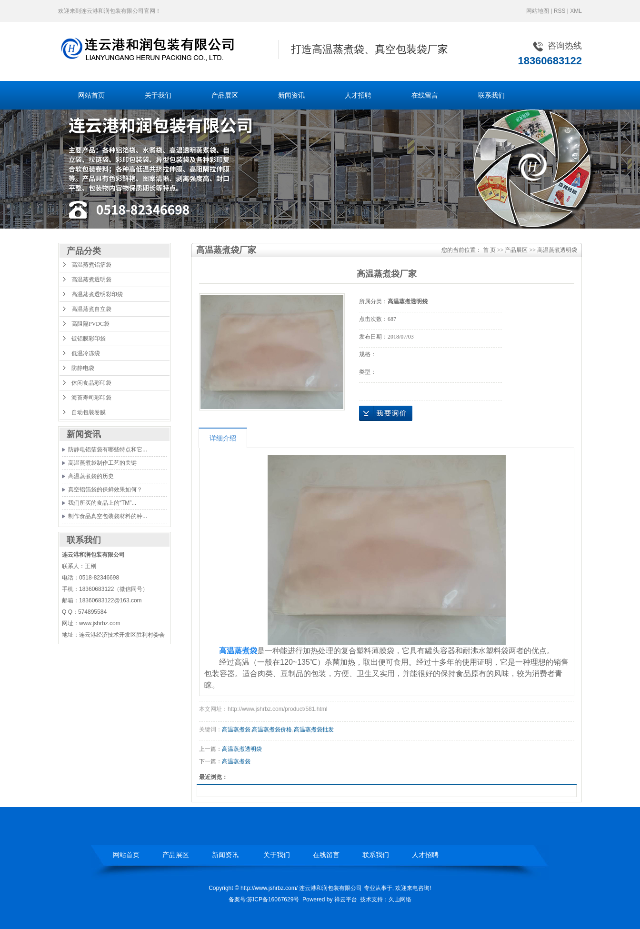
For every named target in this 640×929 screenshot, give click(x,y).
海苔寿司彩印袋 (91, 397)
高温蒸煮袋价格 (272, 729)
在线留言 (424, 95)
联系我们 (491, 95)
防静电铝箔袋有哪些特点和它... (107, 449)
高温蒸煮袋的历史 (91, 476)
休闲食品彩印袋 (91, 383)
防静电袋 (82, 368)
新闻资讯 (291, 95)
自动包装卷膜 (88, 412)
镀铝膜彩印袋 (88, 338)
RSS (560, 11)
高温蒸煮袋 (236, 729)
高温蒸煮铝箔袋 (91, 264)
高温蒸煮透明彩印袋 (97, 294)
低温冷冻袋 (85, 353)
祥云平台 (345, 899)
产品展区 (224, 95)
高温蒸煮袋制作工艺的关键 (102, 463)
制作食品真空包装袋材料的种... (107, 516)
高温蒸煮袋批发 (314, 729)
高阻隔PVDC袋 (90, 323)
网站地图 (537, 11)
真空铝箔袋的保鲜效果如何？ (105, 489)
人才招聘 (358, 95)
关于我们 (158, 95)
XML (576, 11)
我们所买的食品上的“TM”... (102, 502)
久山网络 (400, 899)
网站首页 (91, 95)
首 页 (489, 250)
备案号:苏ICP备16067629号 (264, 899)
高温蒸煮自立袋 (91, 309)
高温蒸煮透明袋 (91, 279)
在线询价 (385, 413)
